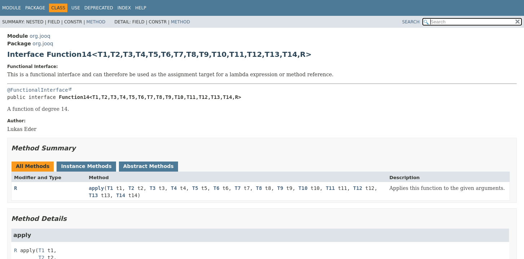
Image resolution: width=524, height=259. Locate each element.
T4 (174, 188)
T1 (110, 188)
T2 (131, 188)
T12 (357, 188)
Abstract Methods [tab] (148, 166)
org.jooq (40, 36)
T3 (153, 188)
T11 (330, 188)
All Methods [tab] (32, 166)
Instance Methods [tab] (86, 166)
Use (75, 7)
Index (124, 7)
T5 (195, 188)
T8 (259, 188)
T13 (93, 195)
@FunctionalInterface (37, 90)
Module (11, 7)
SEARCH (411, 21)
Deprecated (98, 7)
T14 (120, 195)
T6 (216, 188)
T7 (238, 188)
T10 (302, 188)
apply (96, 188)
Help (140, 7)
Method (96, 21)
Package (35, 7)
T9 (280, 188)
